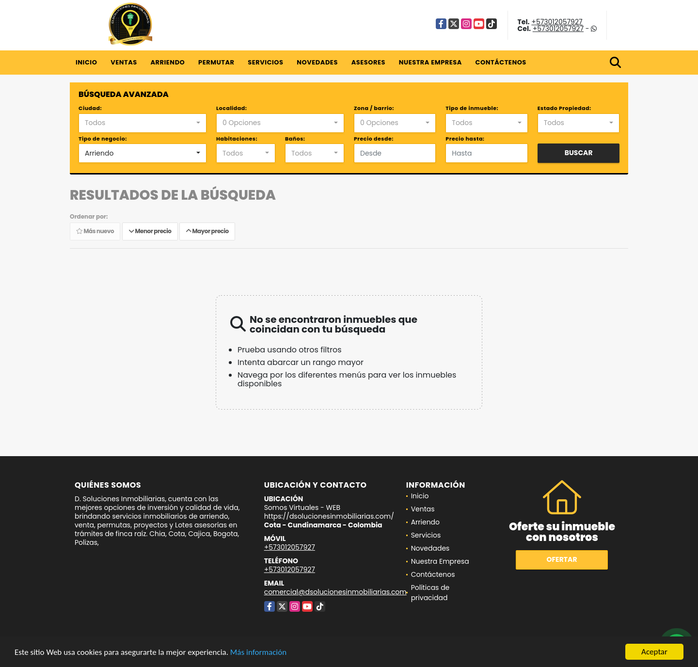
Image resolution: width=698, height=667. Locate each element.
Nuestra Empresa (430, 62)
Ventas (124, 62)
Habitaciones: (236, 139)
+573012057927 (556, 22)
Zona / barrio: (374, 108)
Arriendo (167, 62)
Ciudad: (90, 108)
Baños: (295, 139)
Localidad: (231, 108)
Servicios (265, 62)
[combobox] (142, 123)
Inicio (86, 62)
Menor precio (150, 231)
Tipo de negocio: (103, 139)
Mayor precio (207, 231)
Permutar (216, 62)
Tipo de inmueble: (471, 108)
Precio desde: (374, 139)
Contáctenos (501, 62)
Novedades (317, 62)
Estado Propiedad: (564, 108)
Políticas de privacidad (430, 593)
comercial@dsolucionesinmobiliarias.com (335, 592)
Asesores (368, 62)
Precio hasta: (464, 139)
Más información (258, 654)
